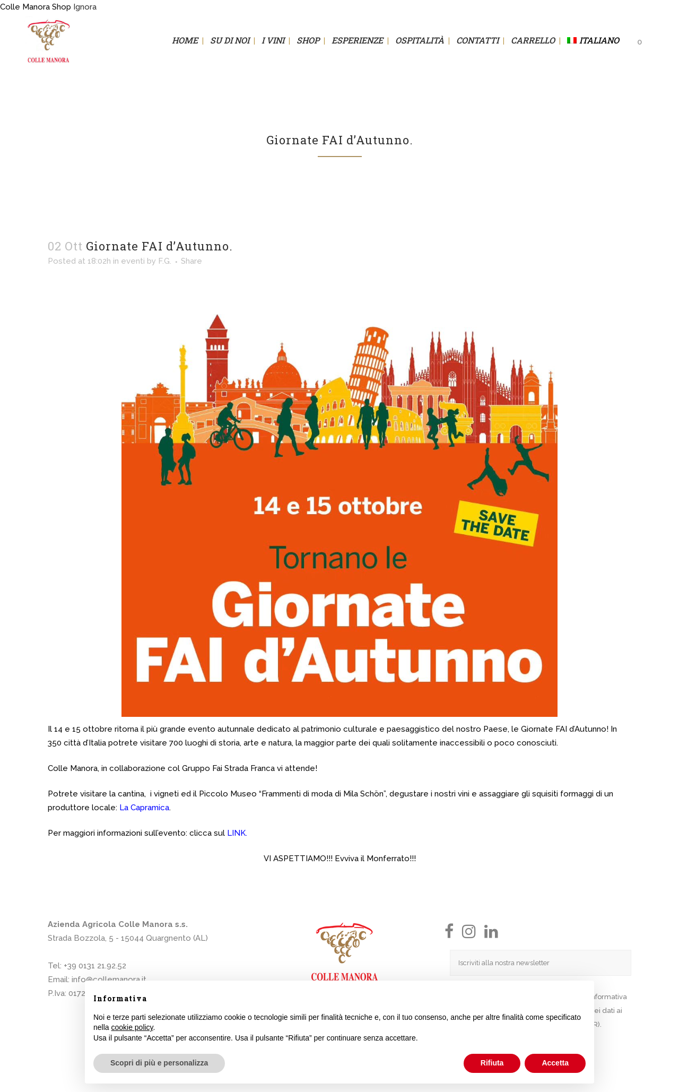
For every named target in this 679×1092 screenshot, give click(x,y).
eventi (133, 261)
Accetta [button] (555, 1063)
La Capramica (143, 807)
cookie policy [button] (132, 1027)
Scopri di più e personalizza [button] (159, 1063)
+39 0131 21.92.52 (95, 965)
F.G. (164, 261)
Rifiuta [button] (492, 1063)
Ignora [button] (85, 7)
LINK (236, 833)
